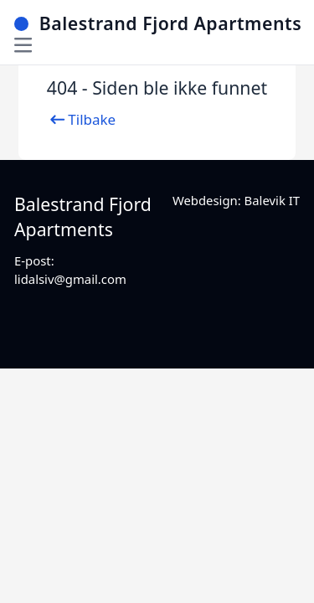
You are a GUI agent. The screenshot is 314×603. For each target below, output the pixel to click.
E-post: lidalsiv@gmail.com (70, 269)
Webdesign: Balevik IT (236, 200)
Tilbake (81, 120)
